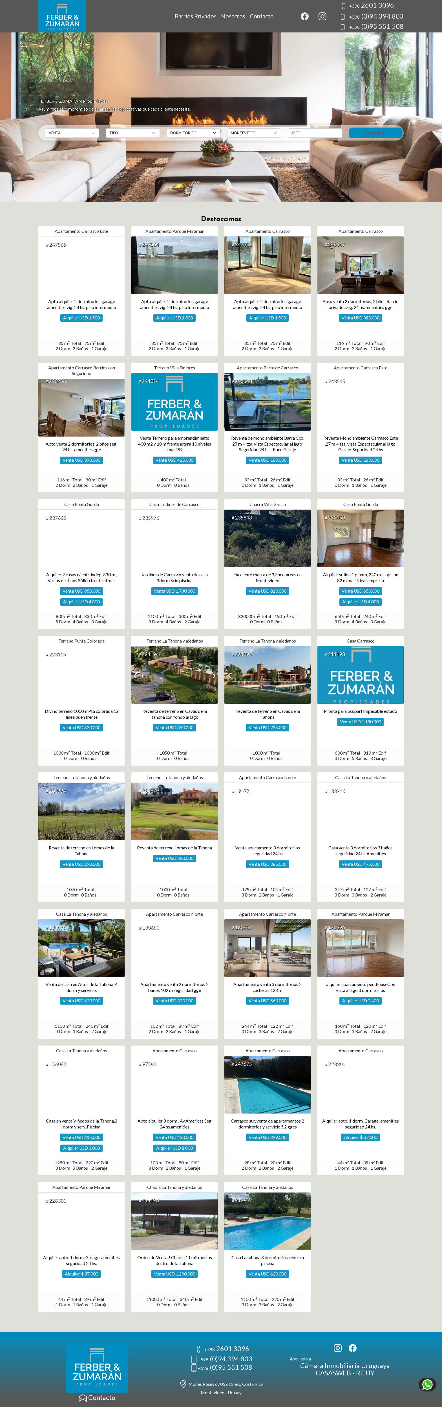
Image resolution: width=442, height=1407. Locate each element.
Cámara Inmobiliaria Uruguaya (345, 1365)
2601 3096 (367, 5)
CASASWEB (333, 1373)
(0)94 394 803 (372, 16)
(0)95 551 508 (372, 26)
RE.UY (365, 1373)
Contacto (262, 16)
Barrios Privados (195, 16)
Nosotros (233, 16)
